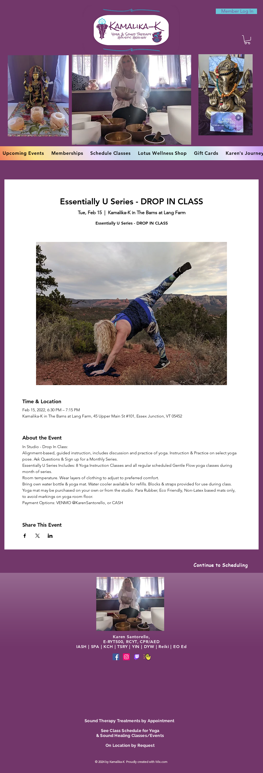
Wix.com (161, 762)
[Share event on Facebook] (24, 536)
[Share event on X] (37, 536)
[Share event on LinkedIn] (50, 536)
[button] (247, 39)
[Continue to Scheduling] (221, 564)
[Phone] (136, 656)
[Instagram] (126, 656)
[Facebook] (116, 656)
